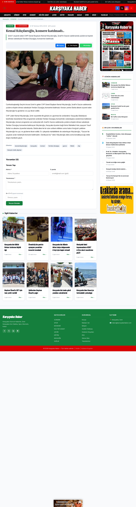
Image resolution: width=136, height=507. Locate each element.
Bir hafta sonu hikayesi (114, 2)
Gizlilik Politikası (87, 329)
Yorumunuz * (10, 178)
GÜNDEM (16, 15)
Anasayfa (7, 15)
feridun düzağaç (54, 146)
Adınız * (9, 169)
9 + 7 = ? (14, 193)
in (13, 331)
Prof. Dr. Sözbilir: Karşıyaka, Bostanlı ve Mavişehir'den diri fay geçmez (118, 153)
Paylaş (60, 45)
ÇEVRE (54, 15)
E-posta (53, 169)
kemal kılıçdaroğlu (21, 146)
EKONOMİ (32, 15)
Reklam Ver (86, 323)
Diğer (95, 15)
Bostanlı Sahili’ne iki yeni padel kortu (87, 2)
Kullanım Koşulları (88, 332)
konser (42, 146)
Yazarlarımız (86, 341)
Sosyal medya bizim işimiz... (116, 169)
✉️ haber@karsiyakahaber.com (120, 323)
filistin (72, 146)
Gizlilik (77, 348)
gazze (65, 146)
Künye (84, 320)
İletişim (84, 326)
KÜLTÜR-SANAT (44, 15)
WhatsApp (85, 45)
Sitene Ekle (85, 338)
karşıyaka (33, 146)
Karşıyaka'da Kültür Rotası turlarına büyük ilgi (27, 2)
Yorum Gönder (14, 203)
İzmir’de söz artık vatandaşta (58, 2)
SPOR (24, 15)
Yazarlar (104, 15)
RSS (83, 335)
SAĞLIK (79, 15)
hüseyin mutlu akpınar (14, 150)
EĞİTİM (62, 15)
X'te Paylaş (72, 45)
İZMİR (87, 15)
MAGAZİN (71, 15)
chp (79, 146)
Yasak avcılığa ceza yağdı (115, 162)
